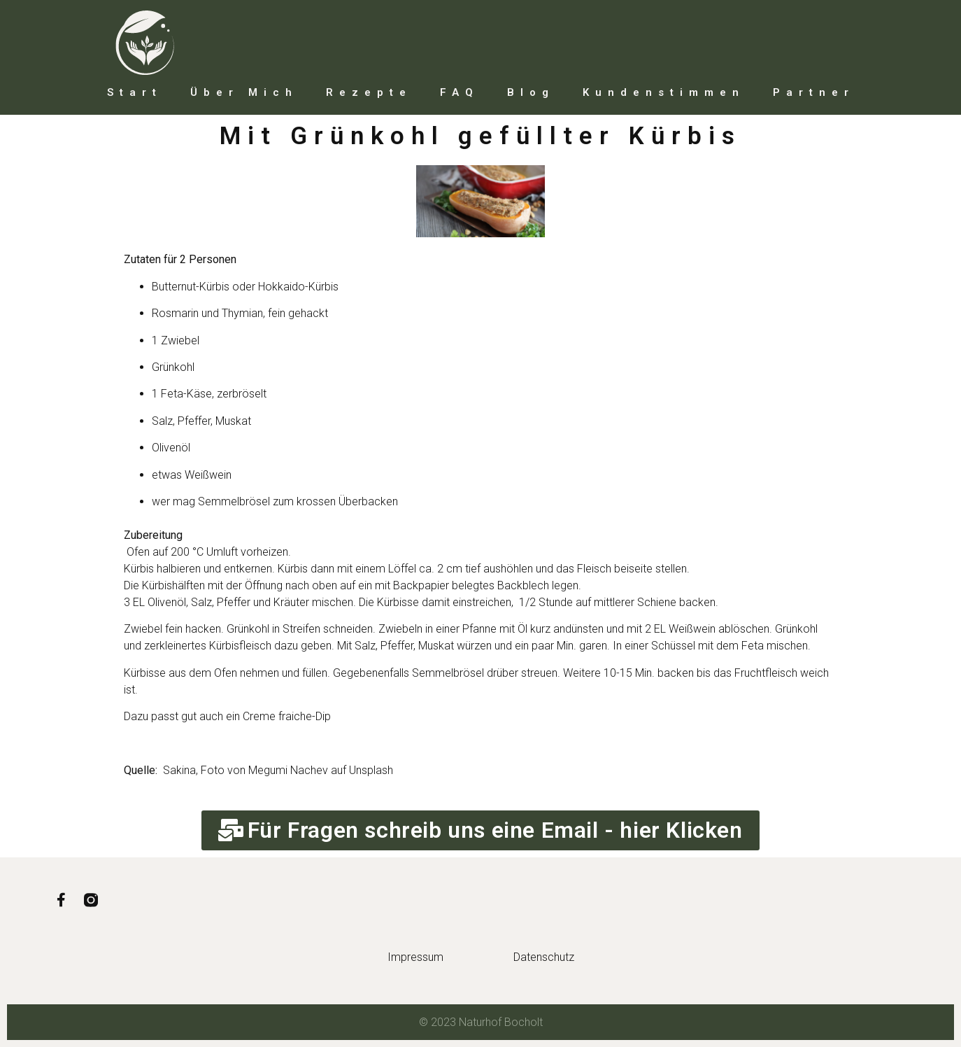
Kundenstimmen (664, 92)
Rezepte (369, 92)
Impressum (415, 957)
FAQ (459, 92)
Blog (531, 92)
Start (134, 92)
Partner (814, 92)
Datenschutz (543, 957)
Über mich (244, 92)
